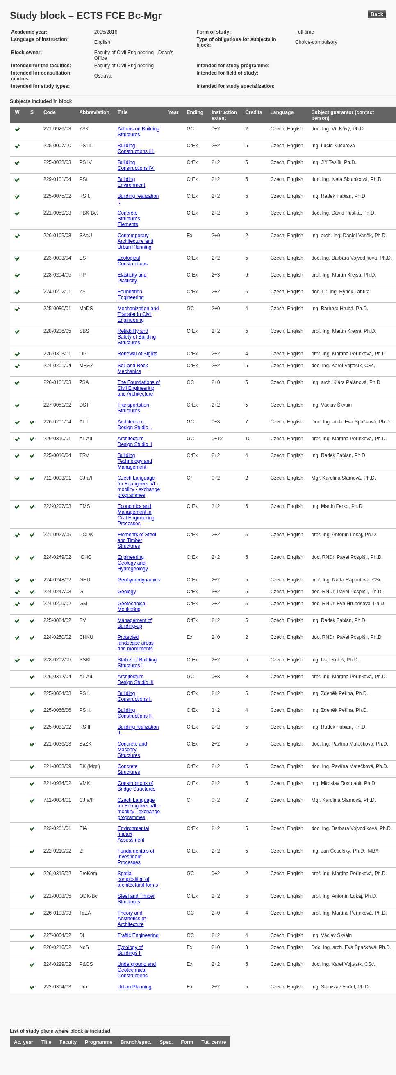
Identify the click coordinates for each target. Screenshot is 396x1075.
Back (377, 14)
